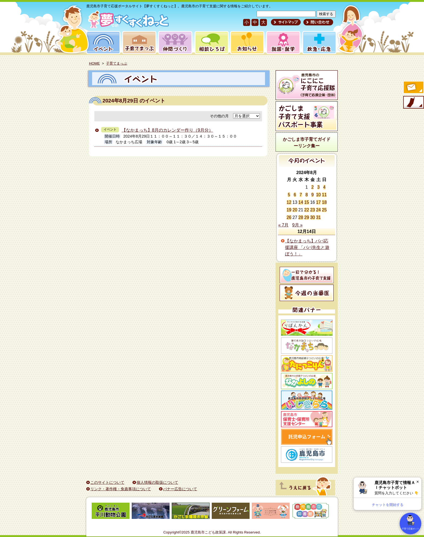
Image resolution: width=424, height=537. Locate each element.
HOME (94, 63)
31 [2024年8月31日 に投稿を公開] (318, 217)
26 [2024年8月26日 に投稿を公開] (289, 217)
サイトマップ (286, 22)
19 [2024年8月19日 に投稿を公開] (289, 210)
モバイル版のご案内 (413, 102)
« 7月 (283, 225)
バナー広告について (180, 489)
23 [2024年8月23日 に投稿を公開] (312, 210)
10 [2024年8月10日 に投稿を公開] (318, 194)
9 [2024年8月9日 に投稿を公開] (312, 194)
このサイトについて (107, 482)
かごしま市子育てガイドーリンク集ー (306, 142)
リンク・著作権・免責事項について (120, 489)
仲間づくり (175, 42)
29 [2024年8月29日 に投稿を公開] (306, 217)
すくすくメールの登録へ (413, 88)
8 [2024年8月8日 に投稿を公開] (307, 194)
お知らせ (246, 42)
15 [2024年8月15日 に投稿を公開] (306, 202)
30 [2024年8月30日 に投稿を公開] (312, 217)
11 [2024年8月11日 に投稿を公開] (324, 194)
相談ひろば (211, 42)
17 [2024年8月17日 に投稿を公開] (318, 202)
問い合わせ (317, 22)
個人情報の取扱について (157, 482)
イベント (102, 42)
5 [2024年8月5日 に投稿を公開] (289, 194)
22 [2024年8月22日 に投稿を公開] (306, 210)
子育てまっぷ (138, 42)
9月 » (297, 225)
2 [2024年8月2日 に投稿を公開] (312, 187)
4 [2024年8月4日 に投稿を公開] (324, 187)
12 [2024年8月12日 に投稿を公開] (289, 202)
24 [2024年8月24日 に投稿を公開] (318, 210)
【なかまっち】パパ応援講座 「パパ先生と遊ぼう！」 (307, 247)
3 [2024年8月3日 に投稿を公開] (318, 187)
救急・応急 (319, 42)
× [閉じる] (417, 481)
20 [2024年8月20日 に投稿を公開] (295, 210)
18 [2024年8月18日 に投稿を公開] (324, 202)
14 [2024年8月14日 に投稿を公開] (300, 202)
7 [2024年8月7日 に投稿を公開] (301, 194)
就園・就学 (281, 42)
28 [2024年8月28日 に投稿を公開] (300, 217)
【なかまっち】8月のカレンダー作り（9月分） (167, 130)
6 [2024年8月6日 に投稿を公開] (295, 194)
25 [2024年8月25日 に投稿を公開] (324, 210)
